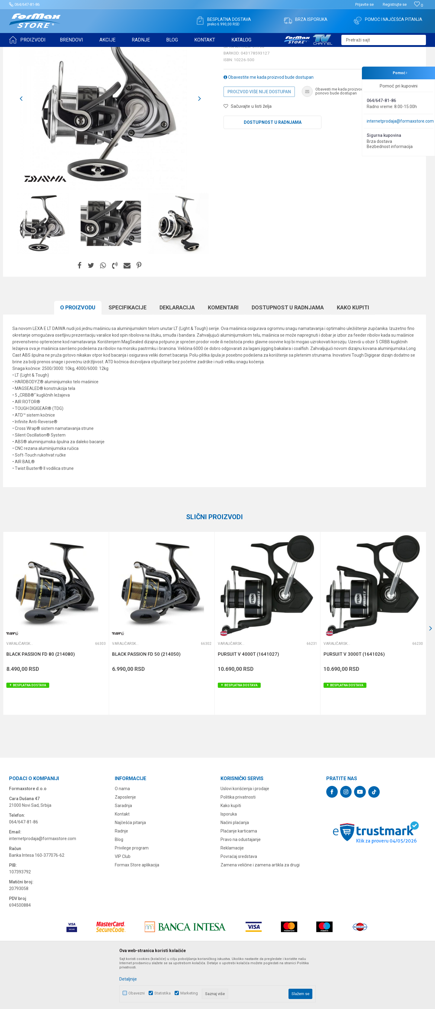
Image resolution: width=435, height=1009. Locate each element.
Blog (119, 886)
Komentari (223, 354)
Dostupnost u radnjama (272, 169)
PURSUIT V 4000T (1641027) (248, 701)
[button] (383, 40)
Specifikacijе (127, 354)
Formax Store (20, 51)
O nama (122, 835)
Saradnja (123, 852)
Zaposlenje (125, 844)
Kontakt (122, 861)
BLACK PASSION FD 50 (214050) (146, 701)
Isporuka (229, 861)
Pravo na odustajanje (241, 886)
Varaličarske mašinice (95, 51)
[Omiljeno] (418, 5)
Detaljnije (128, 979)
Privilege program (132, 894)
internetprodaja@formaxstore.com (400, 121)
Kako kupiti (353, 354)
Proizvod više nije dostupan (259, 138)
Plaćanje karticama (239, 877)
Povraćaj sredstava (239, 903)
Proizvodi (43, 51)
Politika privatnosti (238, 844)
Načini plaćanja (235, 869)
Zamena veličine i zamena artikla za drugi (260, 911)
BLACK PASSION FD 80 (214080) (40, 701)
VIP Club (122, 903)
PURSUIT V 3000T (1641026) (354, 701)
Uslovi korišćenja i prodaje (245, 835)
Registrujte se (395, 4)
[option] (110, 145)
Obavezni (136, 993)
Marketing (189, 993)
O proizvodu (77, 354)
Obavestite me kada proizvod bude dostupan (269, 124)
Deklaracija (177, 354)
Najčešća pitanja (130, 869)
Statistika (162, 993)
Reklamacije (232, 894)
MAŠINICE (64, 51)
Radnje (121, 877)
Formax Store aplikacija (137, 911)
